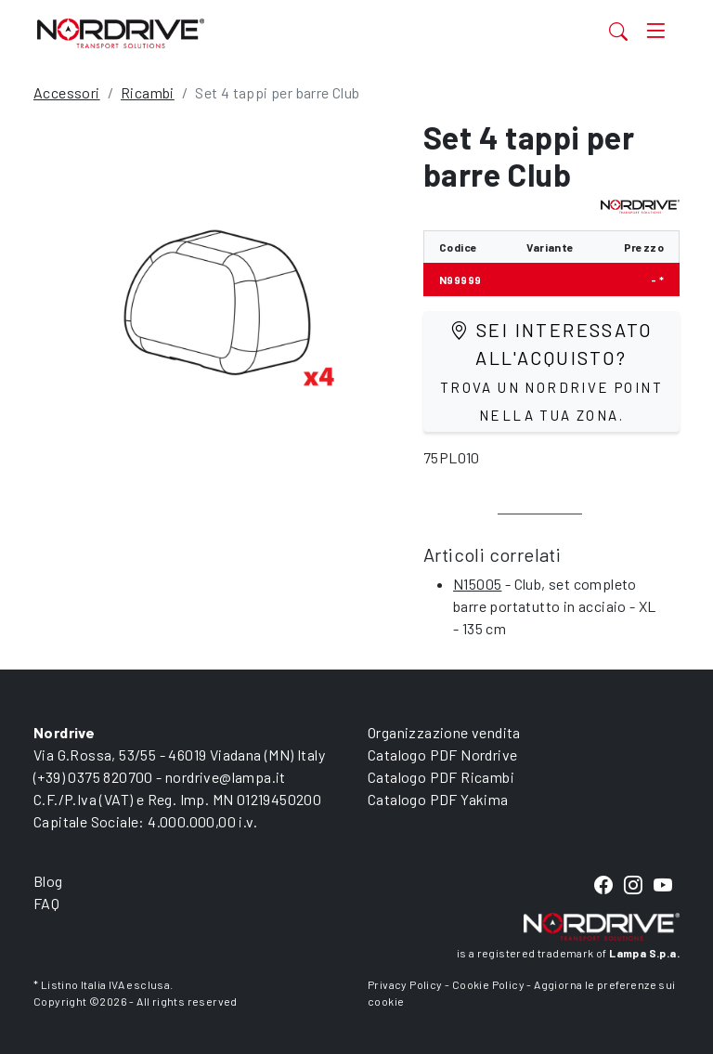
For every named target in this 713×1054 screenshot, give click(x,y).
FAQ (46, 903)
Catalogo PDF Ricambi (441, 777)
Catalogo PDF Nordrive (442, 754)
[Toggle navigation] (655, 31)
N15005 (477, 583)
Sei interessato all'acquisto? (551, 371)
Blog (48, 881)
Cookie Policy (488, 984)
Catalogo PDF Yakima (438, 799)
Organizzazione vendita (444, 732)
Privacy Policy (405, 984)
